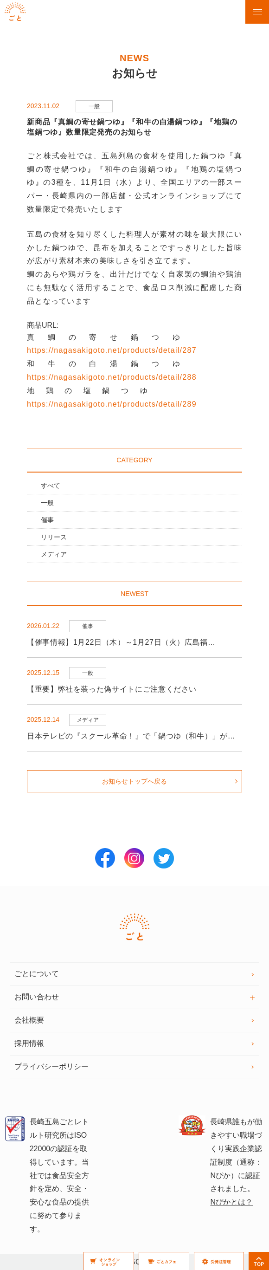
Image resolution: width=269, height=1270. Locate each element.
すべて (50, 485)
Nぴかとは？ (231, 1202)
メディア (54, 554)
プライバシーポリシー (51, 1066)
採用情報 (29, 1043)
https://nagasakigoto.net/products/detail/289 (112, 404)
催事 (47, 520)
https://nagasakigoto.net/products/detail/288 (112, 377)
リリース (54, 537)
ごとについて (36, 974)
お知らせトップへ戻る (134, 781)
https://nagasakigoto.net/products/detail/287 (112, 350)
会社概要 (29, 1020)
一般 (47, 502)
